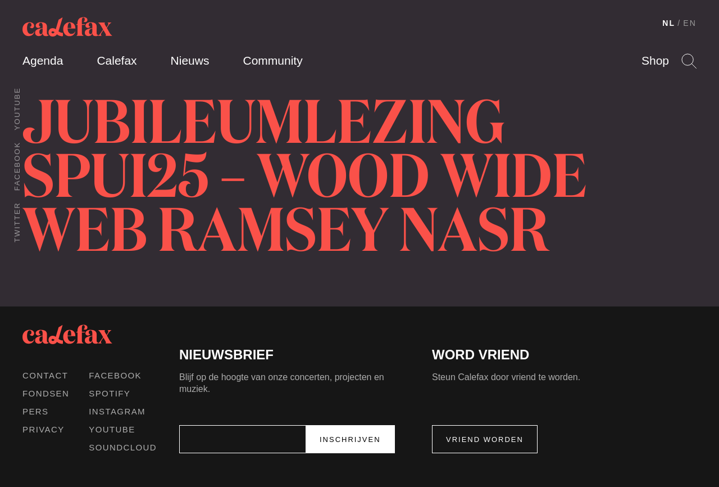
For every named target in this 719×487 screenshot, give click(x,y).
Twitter (17, 222)
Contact (45, 375)
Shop (655, 60)
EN (690, 23)
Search (689, 61)
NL (668, 23)
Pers (35, 411)
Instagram (117, 411)
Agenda (42, 60)
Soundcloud (123, 447)
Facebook (17, 166)
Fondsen (45, 393)
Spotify (109, 393)
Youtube (17, 108)
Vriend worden (485, 439)
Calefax (116, 60)
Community (272, 60)
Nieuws (190, 60)
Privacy (43, 429)
